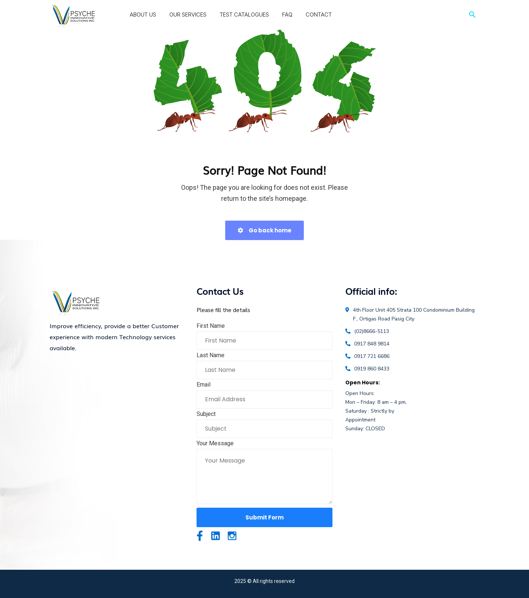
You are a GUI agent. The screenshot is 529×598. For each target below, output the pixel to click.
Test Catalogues (244, 14)
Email (203, 384)
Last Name (210, 355)
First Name (211, 325)
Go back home (264, 230)
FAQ (287, 14)
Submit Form (264, 517)
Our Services (187, 14)
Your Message (215, 443)
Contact (319, 14)
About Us (143, 14)
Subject (206, 413)
